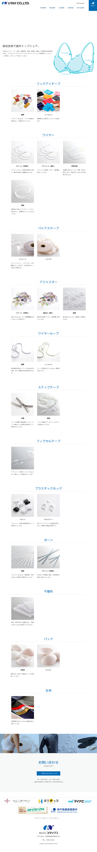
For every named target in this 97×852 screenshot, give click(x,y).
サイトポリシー (54, 820)
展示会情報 (81, 6)
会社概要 (64, 6)
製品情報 (56, 6)
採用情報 (72, 6)
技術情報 (48, 6)
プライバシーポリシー (41, 820)
